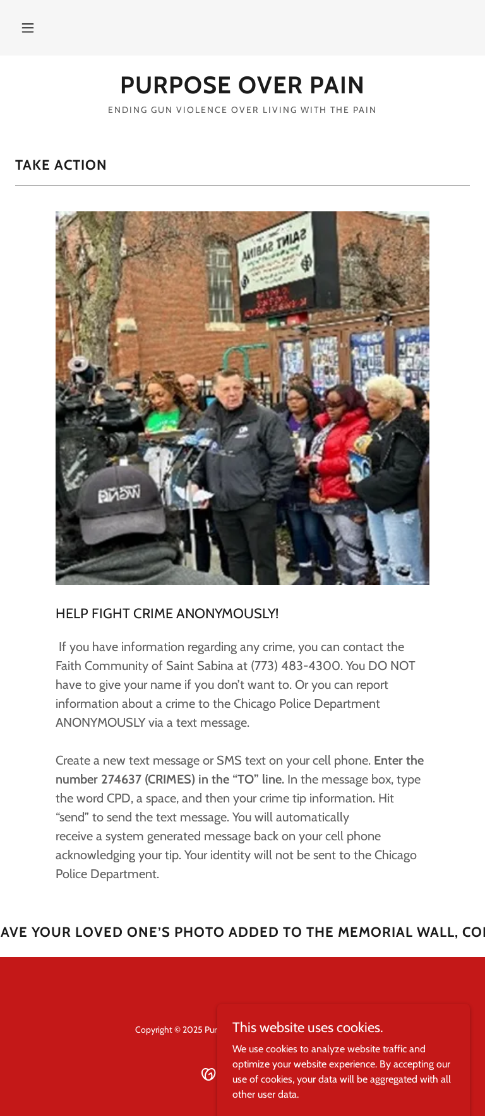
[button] (27, 27)
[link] (242, 90)
